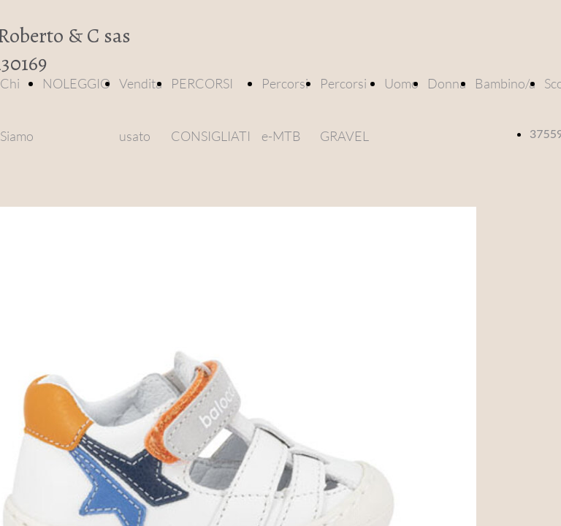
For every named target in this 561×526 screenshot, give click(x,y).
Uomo (401, 83)
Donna (446, 83)
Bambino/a (505, 83)
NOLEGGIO (76, 83)
